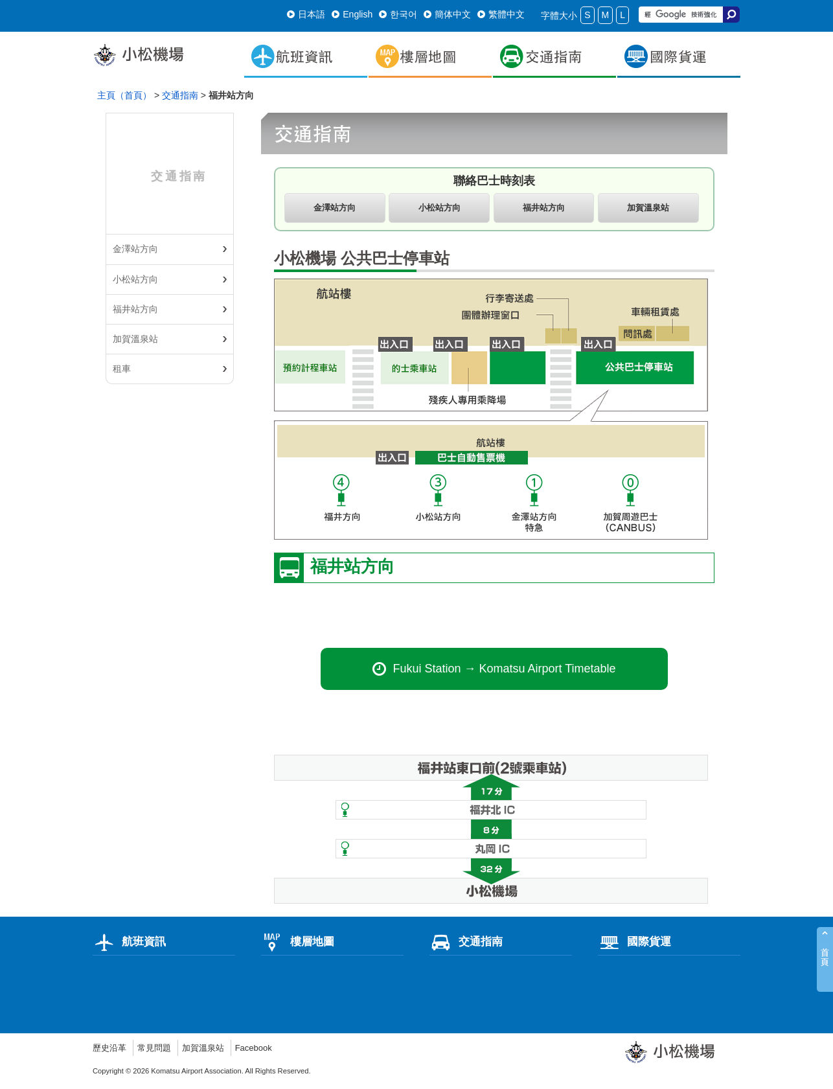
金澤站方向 (135, 249)
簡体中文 (447, 14)
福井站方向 (135, 309)
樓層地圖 (297, 945)
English (352, 14)
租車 (122, 368)
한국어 (398, 14)
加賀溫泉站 (135, 339)
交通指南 (180, 95)
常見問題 (158, 1051)
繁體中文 (501, 14)
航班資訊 (129, 945)
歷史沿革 (111, 1051)
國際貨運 (634, 945)
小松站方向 (135, 279)
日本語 (306, 14)
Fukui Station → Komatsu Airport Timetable (493, 672)
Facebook (263, 1051)
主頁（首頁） (124, 95)
